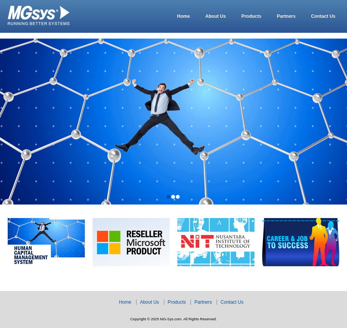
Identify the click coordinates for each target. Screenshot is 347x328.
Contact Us (323, 16)
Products (251, 16)
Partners (286, 16)
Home (183, 16)
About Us (216, 16)
